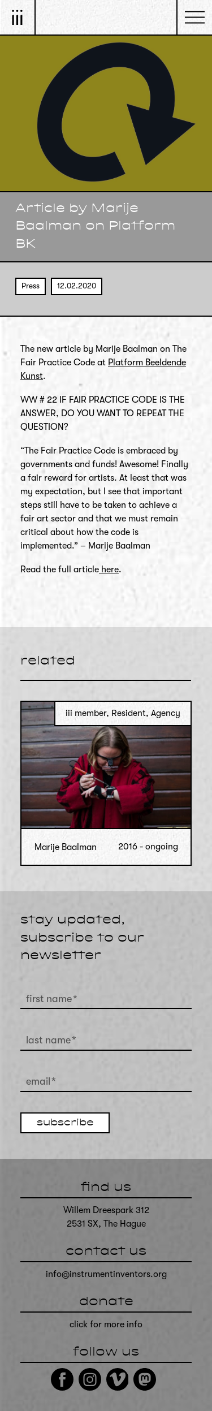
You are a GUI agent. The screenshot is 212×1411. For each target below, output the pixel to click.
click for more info (106, 1324)
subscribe (65, 1123)
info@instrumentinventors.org (106, 1274)
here (109, 569)
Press (30, 286)
